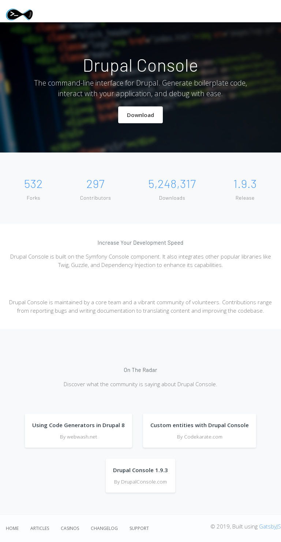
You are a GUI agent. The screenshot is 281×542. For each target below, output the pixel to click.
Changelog (104, 528)
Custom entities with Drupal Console (199, 425)
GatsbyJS (270, 526)
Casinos (70, 528)
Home (12, 528)
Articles (39, 528)
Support (139, 528)
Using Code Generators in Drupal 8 (78, 425)
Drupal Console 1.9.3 (140, 470)
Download (140, 114)
